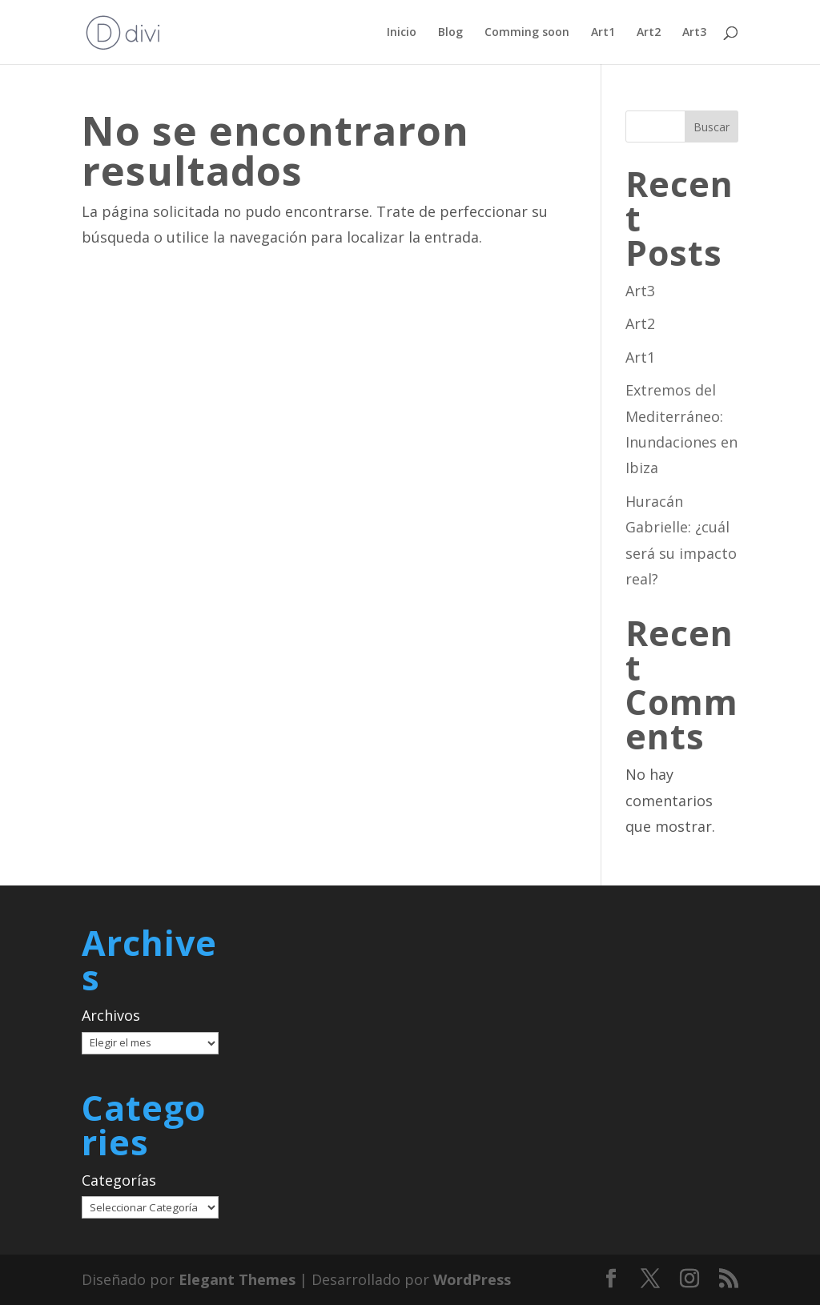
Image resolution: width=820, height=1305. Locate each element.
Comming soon (526, 32)
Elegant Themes (237, 1279)
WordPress (472, 1279)
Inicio (401, 32)
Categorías (119, 1180)
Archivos (111, 1015)
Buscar (711, 127)
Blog (450, 32)
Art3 (694, 32)
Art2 (649, 32)
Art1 (603, 32)
